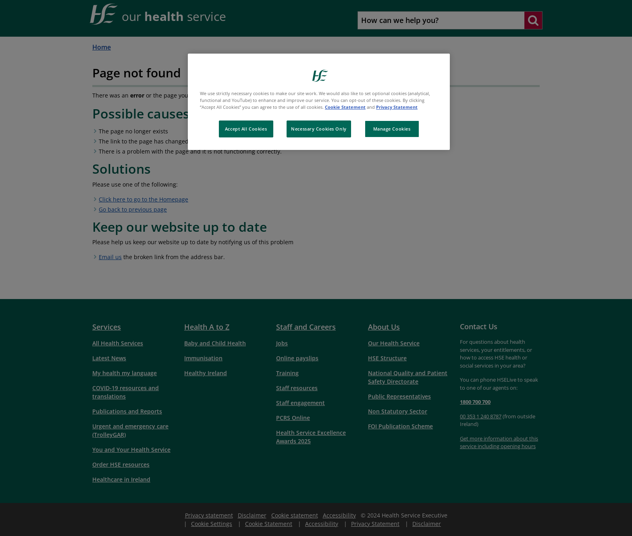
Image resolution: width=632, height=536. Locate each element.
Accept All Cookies (246, 129)
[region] (319, 102)
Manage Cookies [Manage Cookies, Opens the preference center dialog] (392, 129)
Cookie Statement (345, 107)
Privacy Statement (397, 107)
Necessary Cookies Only (319, 129)
